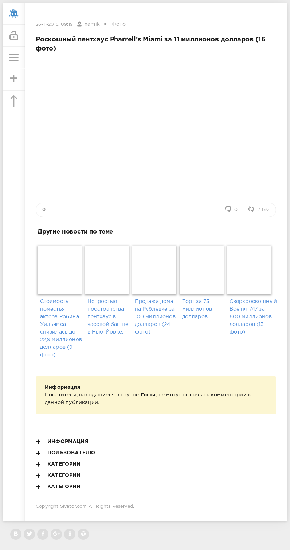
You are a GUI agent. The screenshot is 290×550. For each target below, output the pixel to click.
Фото (118, 24)
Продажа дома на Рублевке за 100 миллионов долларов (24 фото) (155, 316)
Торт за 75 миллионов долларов (197, 309)
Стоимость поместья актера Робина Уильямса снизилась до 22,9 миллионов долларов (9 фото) (61, 328)
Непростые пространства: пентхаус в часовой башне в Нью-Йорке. (107, 316)
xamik (92, 24)
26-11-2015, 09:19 (54, 25)
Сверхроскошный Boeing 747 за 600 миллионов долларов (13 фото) (251, 316)
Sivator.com (73, 507)
